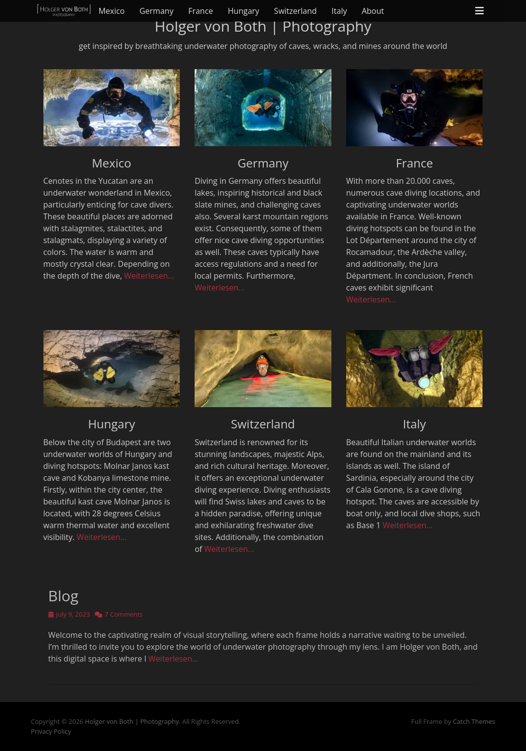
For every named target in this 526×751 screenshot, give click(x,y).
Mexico (111, 10)
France (200, 10)
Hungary (243, 10)
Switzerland (295, 10)
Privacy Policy (51, 731)
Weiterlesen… (174, 658)
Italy (339, 10)
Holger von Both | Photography (132, 721)
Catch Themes (474, 721)
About (373, 10)
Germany (156, 10)
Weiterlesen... (149, 275)
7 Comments (124, 614)
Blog (63, 595)
